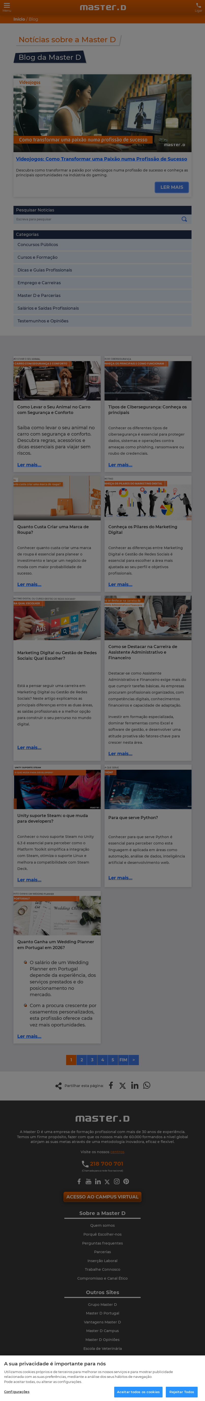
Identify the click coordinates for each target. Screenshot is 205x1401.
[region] (102, 1378)
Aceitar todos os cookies (138, 1392)
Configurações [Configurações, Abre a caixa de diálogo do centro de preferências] (17, 1392)
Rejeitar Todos (181, 1392)
